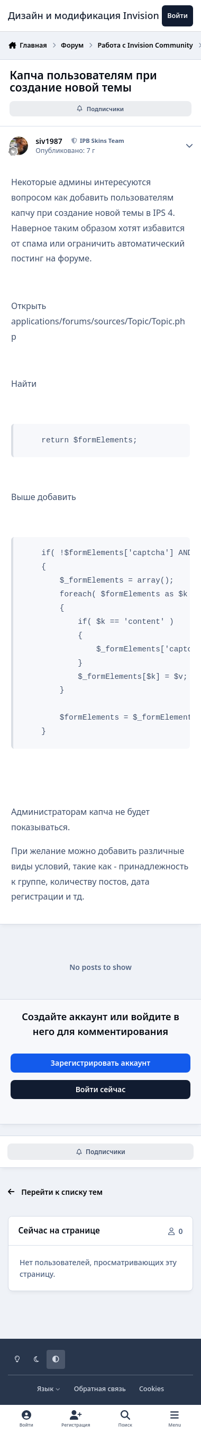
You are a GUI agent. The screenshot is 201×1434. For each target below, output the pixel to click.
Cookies (151, 1388)
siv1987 (48, 141)
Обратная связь (100, 1388)
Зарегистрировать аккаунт (100, 1063)
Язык (49, 1388)
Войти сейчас (101, 1089)
